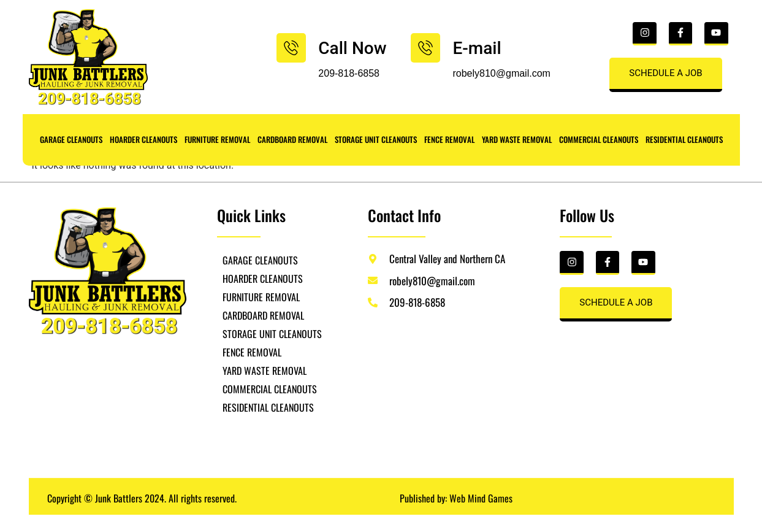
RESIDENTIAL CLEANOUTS (684, 139)
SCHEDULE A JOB (665, 73)
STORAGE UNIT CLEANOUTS (376, 139)
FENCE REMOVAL (449, 139)
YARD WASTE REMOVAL (517, 139)
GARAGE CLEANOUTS (71, 139)
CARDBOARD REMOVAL (292, 139)
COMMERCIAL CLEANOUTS (598, 139)
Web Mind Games (480, 498)
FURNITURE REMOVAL (217, 139)
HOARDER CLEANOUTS (143, 139)
